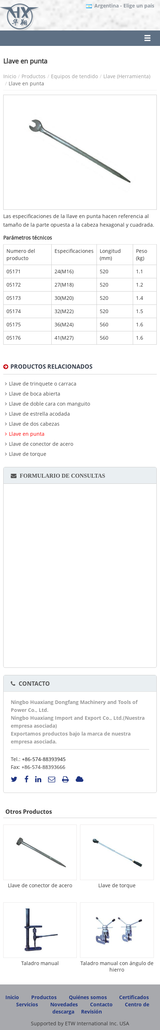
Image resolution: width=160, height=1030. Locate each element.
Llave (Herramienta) (126, 76)
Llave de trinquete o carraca (42, 384)
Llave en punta (26, 434)
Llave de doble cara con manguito (49, 404)
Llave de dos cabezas (34, 424)
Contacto (34, 684)
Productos (34, 76)
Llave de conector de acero (41, 444)
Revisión (91, 1011)
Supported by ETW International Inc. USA (80, 1023)
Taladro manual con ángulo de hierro (117, 966)
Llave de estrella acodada (39, 414)
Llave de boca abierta (34, 394)
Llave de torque (27, 454)
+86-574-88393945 (44, 759)
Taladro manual (40, 963)
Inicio (9, 76)
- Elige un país (124, 6)
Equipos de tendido (74, 76)
